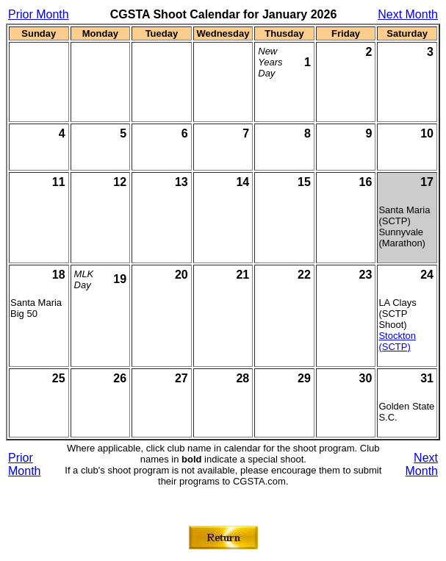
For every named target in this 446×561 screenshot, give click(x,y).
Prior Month (38, 14)
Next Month (408, 14)
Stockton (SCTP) (397, 341)
